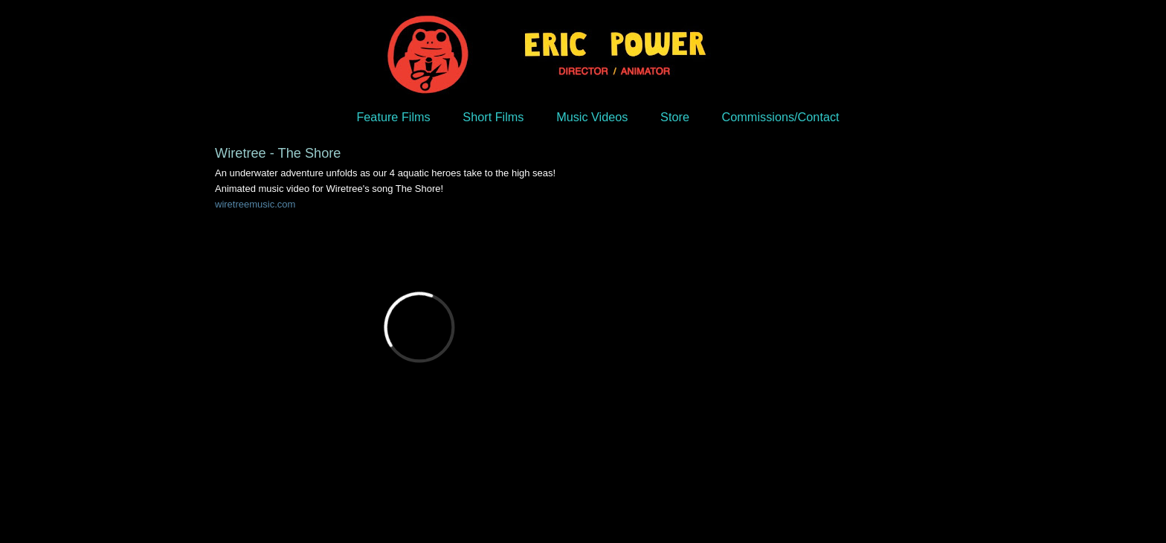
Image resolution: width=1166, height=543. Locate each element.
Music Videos (592, 116)
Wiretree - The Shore (278, 153)
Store (674, 116)
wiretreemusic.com (255, 204)
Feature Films (393, 116)
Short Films (493, 116)
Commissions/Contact (781, 116)
